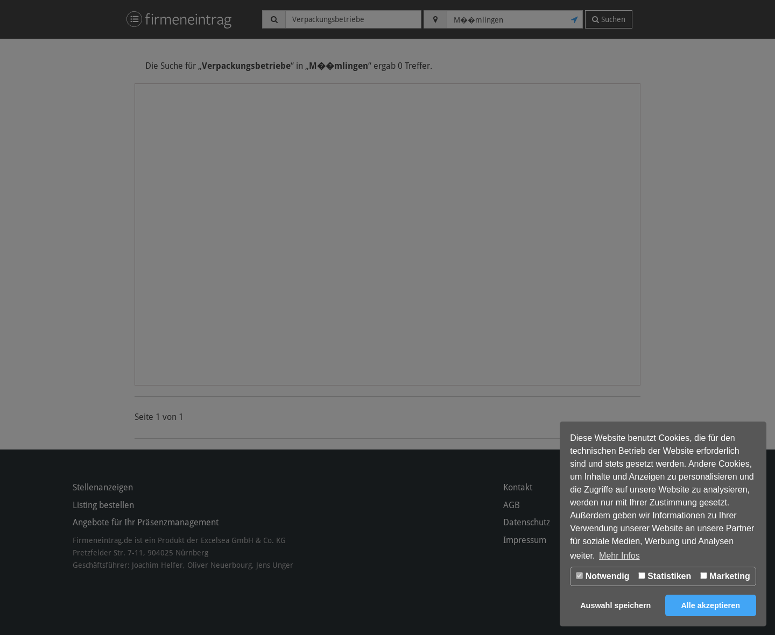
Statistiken (664, 576)
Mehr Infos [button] (619, 555)
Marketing (725, 576)
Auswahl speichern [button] (615, 605)
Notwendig (602, 576)
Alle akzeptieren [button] (710, 605)
